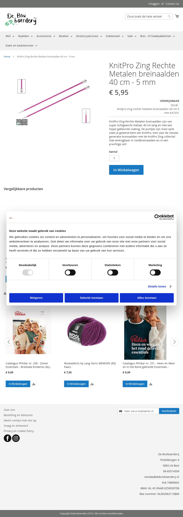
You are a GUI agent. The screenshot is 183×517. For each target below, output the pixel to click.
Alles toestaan (147, 297)
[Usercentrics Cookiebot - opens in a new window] (157, 217)
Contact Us (172, 3)
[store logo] (21, 19)
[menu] (91, 40)
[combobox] (149, 16)
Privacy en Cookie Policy (19, 431)
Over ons (9, 410)
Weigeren (36, 297)
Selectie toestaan (91, 297)
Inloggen (154, 3)
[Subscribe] (169, 411)
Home (7, 56)
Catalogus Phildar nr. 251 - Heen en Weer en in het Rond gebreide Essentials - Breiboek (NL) (149, 366)
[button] (33, 384)
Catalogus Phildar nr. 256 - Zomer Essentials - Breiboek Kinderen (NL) (28, 365)
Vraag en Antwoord (16, 425)
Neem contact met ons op (20, 420)
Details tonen (157, 286)
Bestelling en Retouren (18, 415)
